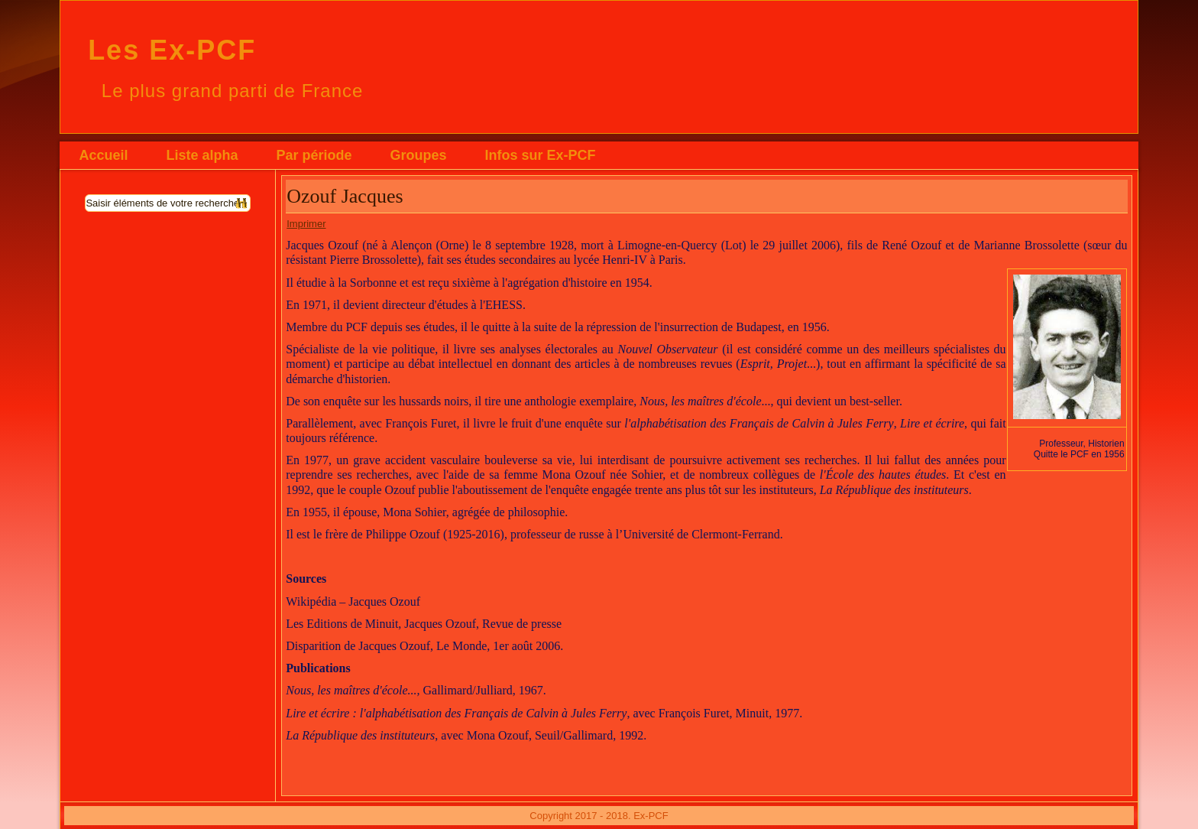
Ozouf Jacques (345, 196)
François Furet (420, 423)
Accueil (103, 155)
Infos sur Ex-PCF (539, 155)
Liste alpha (202, 155)
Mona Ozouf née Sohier (602, 474)
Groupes (418, 155)
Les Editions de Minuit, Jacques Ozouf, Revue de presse (424, 623)
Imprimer (306, 223)
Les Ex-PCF (172, 50)
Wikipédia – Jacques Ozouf (353, 601)
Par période (313, 155)
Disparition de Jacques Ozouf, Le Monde (386, 645)
